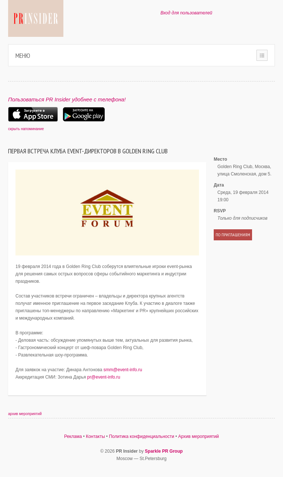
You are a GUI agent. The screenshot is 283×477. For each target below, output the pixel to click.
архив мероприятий (25, 414)
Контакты (95, 436)
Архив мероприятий (198, 436)
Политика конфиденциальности (141, 436)
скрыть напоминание (26, 129)
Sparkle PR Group (164, 451)
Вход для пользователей (186, 12)
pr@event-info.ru (103, 377)
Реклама (73, 436)
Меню (22, 55)
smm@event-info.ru (123, 369)
